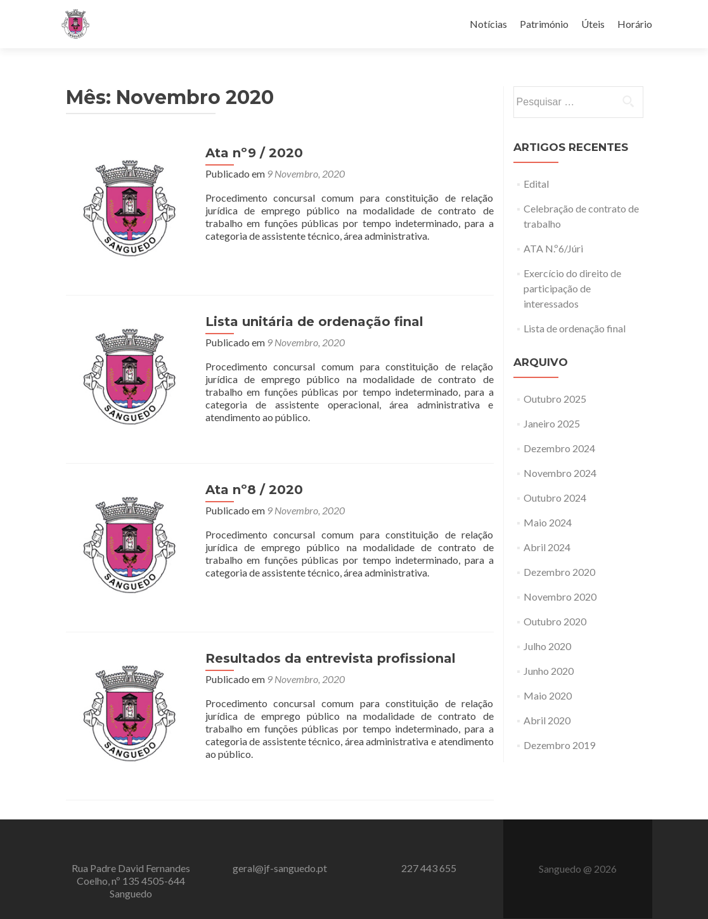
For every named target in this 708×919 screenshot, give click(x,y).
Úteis (593, 24)
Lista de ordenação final (575, 328)
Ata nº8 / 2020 (254, 489)
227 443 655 (428, 868)
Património (544, 24)
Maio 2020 (548, 695)
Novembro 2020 (560, 596)
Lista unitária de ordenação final (314, 321)
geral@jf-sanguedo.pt (280, 868)
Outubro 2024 (555, 498)
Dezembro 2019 (559, 745)
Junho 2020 (549, 671)
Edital (536, 184)
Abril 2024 (547, 547)
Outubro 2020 (555, 621)
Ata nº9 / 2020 (254, 152)
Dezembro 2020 (559, 572)
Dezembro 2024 (559, 448)
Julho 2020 (547, 646)
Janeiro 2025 (552, 423)
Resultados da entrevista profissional (330, 658)
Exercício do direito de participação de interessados (572, 288)
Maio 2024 (548, 522)
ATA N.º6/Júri (553, 248)
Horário (634, 24)
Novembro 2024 (560, 473)
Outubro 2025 (555, 399)
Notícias (488, 24)
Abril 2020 (547, 720)
